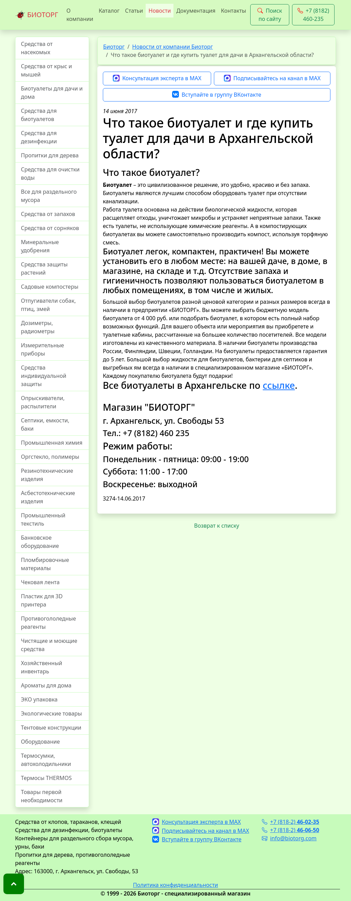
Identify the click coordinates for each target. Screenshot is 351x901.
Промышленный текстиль (43, 519)
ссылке (279, 385)
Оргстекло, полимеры (50, 456)
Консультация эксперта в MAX (157, 78)
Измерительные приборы (42, 349)
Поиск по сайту (269, 15)
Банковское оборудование (40, 542)
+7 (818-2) (290, 822)
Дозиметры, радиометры (38, 327)
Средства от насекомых (37, 48)
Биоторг (114, 46)
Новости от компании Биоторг (172, 46)
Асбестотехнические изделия (48, 497)
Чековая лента (40, 582)
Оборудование (40, 741)
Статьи (134, 10)
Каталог (109, 10)
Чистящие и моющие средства (49, 645)
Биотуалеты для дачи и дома (52, 92)
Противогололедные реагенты (48, 622)
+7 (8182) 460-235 (313, 15)
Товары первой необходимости (41, 796)
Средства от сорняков (50, 228)
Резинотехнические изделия (47, 475)
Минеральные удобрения (40, 246)
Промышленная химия (51, 442)
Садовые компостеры (49, 286)
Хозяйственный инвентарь (41, 667)
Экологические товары (51, 713)
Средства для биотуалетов (39, 115)
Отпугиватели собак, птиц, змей (48, 305)
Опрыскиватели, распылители (43, 402)
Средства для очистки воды (50, 173)
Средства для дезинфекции (39, 137)
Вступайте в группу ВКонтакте (216, 95)
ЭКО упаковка (39, 699)
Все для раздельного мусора (49, 196)
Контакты (233, 10)
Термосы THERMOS (46, 778)
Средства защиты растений (44, 268)
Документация (195, 10)
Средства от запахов (48, 214)
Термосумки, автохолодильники (46, 760)
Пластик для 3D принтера (42, 600)
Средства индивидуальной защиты (43, 376)
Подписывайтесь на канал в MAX (272, 78)
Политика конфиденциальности (175, 885)
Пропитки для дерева (50, 155)
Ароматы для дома (46, 685)
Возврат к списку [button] (216, 525)
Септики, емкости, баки (45, 424)
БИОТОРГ (36, 15)
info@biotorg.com (289, 838)
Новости (159, 10)
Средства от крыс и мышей (46, 70)
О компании (79, 15)
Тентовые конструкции (51, 727)
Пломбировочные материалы (45, 564)
